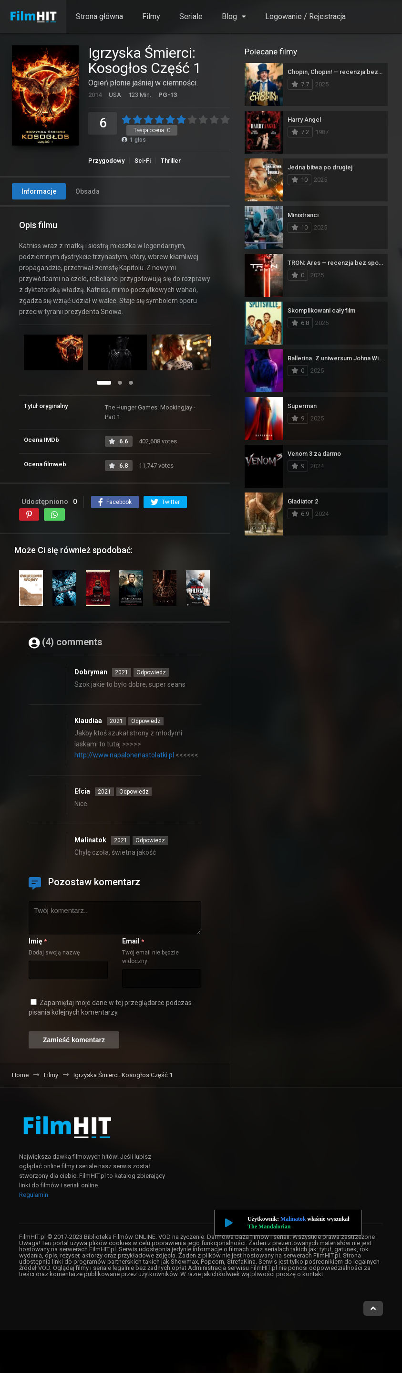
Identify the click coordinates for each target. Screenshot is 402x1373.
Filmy (151, 16)
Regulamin (33, 1194)
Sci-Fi (142, 160)
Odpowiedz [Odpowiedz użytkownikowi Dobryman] (151, 672)
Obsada (87, 191)
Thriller (171, 160)
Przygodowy (106, 160)
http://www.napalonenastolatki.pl (124, 755)
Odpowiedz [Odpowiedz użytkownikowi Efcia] (134, 791)
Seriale (191, 16)
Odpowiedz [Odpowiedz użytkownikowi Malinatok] (150, 840)
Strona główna (99, 16)
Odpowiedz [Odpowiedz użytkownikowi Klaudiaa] (146, 721)
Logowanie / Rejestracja (305, 16)
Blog (229, 16)
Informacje (38, 191)
